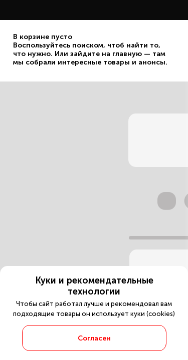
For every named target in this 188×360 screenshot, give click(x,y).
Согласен (94, 338)
